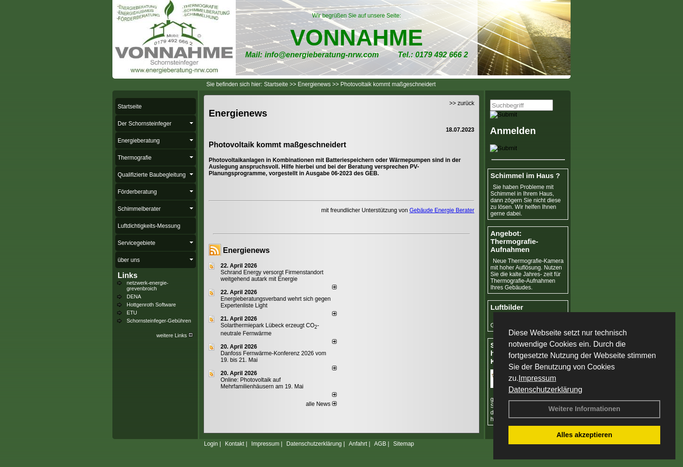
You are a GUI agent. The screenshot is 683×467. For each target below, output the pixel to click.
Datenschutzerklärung (545, 390)
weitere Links (175, 335)
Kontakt (234, 443)
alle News (321, 404)
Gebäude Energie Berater (441, 210)
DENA (134, 296)
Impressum (537, 378)
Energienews (246, 250)
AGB (380, 443)
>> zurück (461, 103)
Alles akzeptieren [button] (584, 435)
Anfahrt (358, 443)
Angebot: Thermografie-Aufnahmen (514, 241)
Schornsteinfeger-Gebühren (159, 320)
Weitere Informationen (584, 409)
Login (211, 443)
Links (128, 275)
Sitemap (403, 443)
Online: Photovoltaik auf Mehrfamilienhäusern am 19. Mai (262, 383)
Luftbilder (506, 307)
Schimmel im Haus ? (525, 175)
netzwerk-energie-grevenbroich (147, 285)
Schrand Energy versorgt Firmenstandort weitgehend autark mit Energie (272, 275)
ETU (132, 312)
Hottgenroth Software (151, 304)
